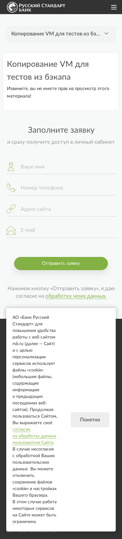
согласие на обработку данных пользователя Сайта (34, 436)
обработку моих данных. (76, 296)
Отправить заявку (61, 263)
